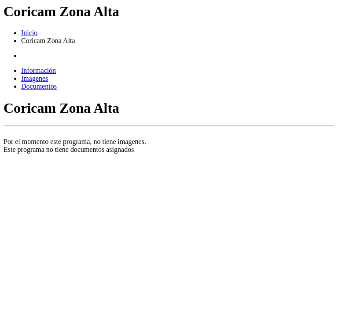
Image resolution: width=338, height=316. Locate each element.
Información (38, 70)
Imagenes (34, 78)
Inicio (29, 32)
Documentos (39, 86)
